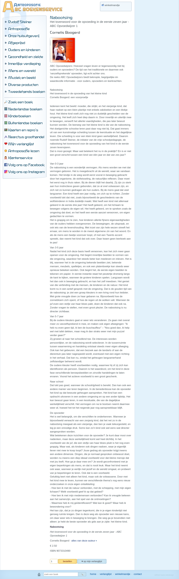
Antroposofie (19, 29)
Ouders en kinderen (24, 50)
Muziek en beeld (22, 77)
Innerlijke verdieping (24, 64)
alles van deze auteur (83, 540)
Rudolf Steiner (20, 22)
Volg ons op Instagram (26, 172)
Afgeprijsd (16, 43)
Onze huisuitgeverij (23, 36)
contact (138, 574)
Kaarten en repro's (23, 130)
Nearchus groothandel (26, 137)
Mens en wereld (22, 71)
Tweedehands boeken (26, 91)
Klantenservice (20, 158)
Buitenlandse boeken (25, 123)
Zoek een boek (20, 102)
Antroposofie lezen (23, 151)
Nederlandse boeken (25, 109)
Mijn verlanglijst (21, 144)
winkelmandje (122, 574)
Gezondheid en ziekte (25, 57)
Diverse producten (23, 85)
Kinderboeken (19, 116)
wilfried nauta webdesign (164, 575)
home (93, 574)
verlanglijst (106, 574)
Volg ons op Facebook (26, 165)
